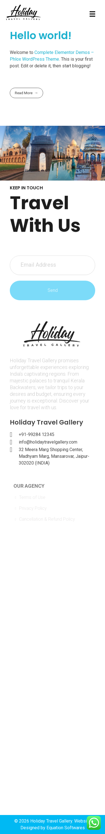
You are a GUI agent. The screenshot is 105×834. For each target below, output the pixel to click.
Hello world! (40, 35)
